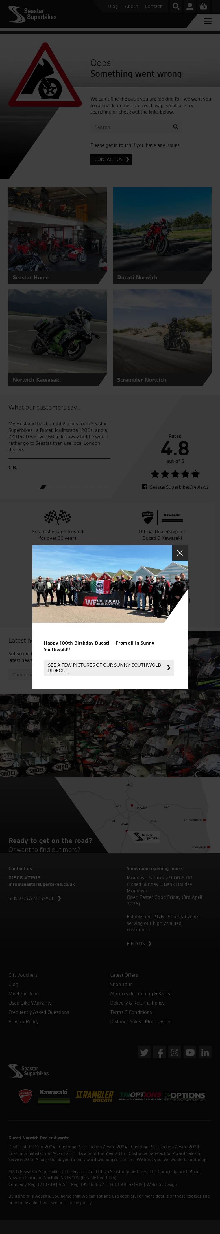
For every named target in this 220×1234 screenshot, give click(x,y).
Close (180, 553)
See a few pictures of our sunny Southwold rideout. (104, 668)
